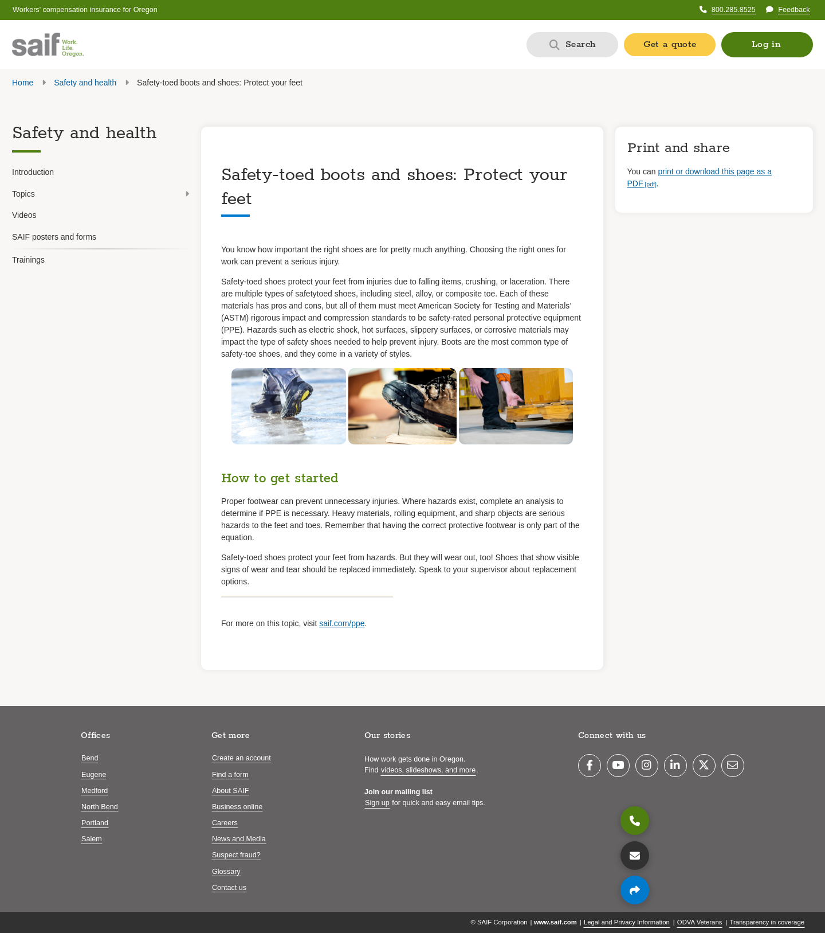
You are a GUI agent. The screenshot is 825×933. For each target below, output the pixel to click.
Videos (24, 215)
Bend (89, 758)
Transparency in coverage (766, 922)
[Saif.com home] (47, 44)
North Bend (99, 807)
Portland (94, 823)
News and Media (239, 839)
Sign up (377, 803)
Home (22, 82)
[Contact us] (634, 855)
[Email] (732, 765)
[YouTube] (618, 765)
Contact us (229, 888)
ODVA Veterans (699, 922)
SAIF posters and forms (54, 236)
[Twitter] (704, 765)
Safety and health (85, 82)
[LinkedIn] (675, 765)
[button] (767, 44)
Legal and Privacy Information (627, 922)
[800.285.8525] (634, 820)
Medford (94, 791)
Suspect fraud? (236, 855)
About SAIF (230, 791)
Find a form (230, 775)
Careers (225, 823)
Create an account (241, 758)
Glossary (226, 872)
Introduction (33, 172)
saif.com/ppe (341, 623)
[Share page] (634, 890)
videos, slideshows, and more (428, 770)
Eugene (93, 775)
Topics (100, 193)
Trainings (28, 259)
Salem (91, 839)
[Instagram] (646, 765)
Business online (237, 807)
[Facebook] (589, 765)
